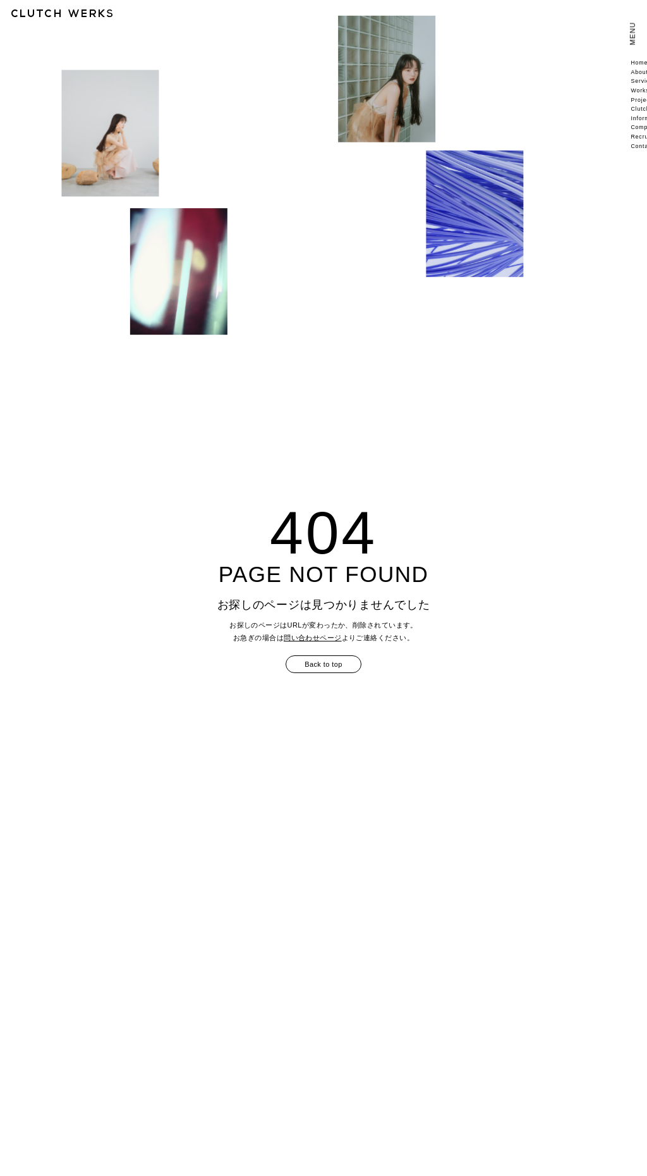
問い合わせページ (313, 637)
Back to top (323, 664)
